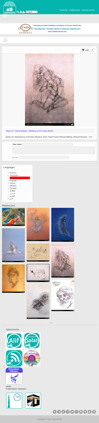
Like (87, 50)
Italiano (13, 183)
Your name (17, 144)
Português (14, 175)
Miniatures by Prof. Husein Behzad (41, 131)
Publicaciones (74, 10)
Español (13, 173)
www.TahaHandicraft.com (57, 31)
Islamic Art (9, 131)
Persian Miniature (21, 131)
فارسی (12, 193)
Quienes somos (88, 10)
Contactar (64, 10)
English (13, 178)
